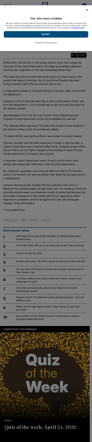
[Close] (87, 10)
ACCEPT (46, 34)
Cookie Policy (78, 28)
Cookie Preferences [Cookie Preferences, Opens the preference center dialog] (46, 42)
